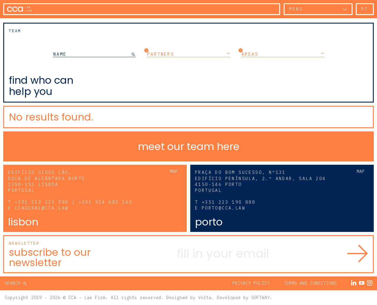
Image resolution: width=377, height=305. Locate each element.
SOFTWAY (260, 297)
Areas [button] (283, 54)
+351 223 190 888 (228, 202)
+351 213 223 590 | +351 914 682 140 (73, 202)
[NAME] (92, 54)
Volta (204, 297)
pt (364, 9)
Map (174, 171)
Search (14, 283)
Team (15, 30)
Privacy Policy (250, 283)
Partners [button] (188, 54)
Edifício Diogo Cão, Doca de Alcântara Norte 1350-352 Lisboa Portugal (46, 181)
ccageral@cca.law (41, 208)
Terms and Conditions (310, 283)
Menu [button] (296, 9)
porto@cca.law (223, 208)
